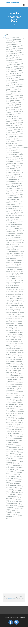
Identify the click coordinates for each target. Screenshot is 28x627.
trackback (11, 598)
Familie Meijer (12, 3)
